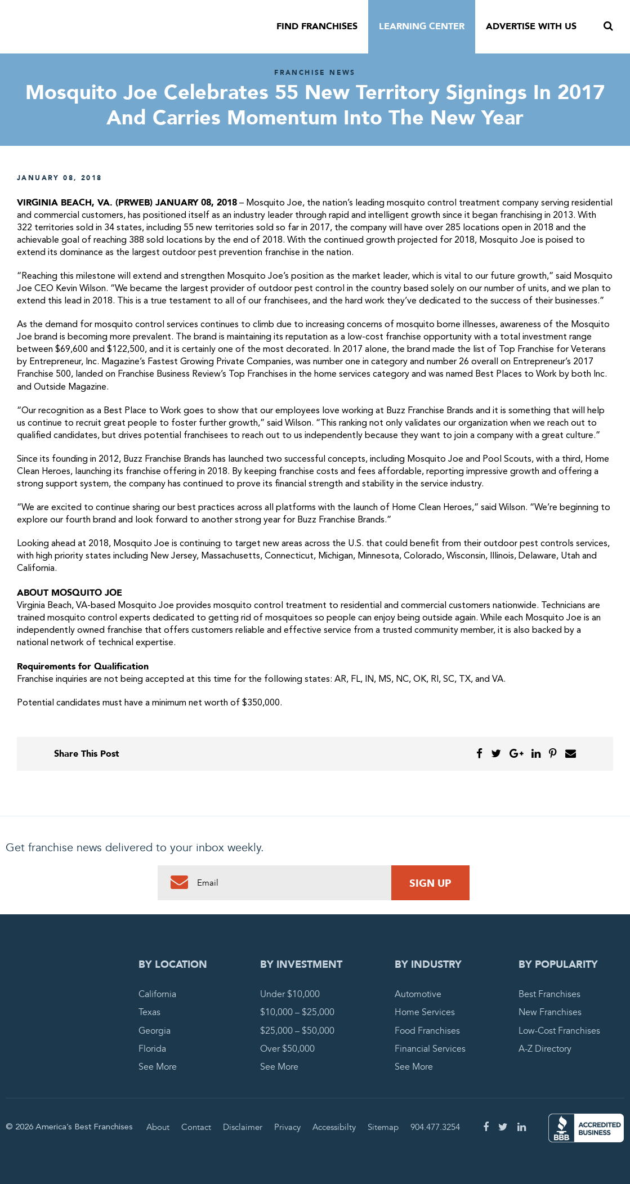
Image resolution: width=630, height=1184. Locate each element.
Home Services (425, 1012)
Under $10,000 (290, 994)
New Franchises (550, 1012)
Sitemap (383, 1127)
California (157, 994)
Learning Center (421, 26)
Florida (152, 1049)
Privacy (287, 1127)
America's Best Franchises (112, 27)
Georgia (154, 1031)
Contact (196, 1127)
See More (157, 1067)
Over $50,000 (287, 1049)
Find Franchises (317, 26)
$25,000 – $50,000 (297, 1031)
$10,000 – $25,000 (297, 1012)
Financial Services (430, 1049)
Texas (149, 1012)
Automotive (418, 994)
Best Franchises (549, 994)
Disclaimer (242, 1127)
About (157, 1127)
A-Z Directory (545, 1049)
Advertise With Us (531, 26)
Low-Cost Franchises (559, 1031)
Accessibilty (334, 1127)
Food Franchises (427, 1031)
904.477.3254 (435, 1127)
